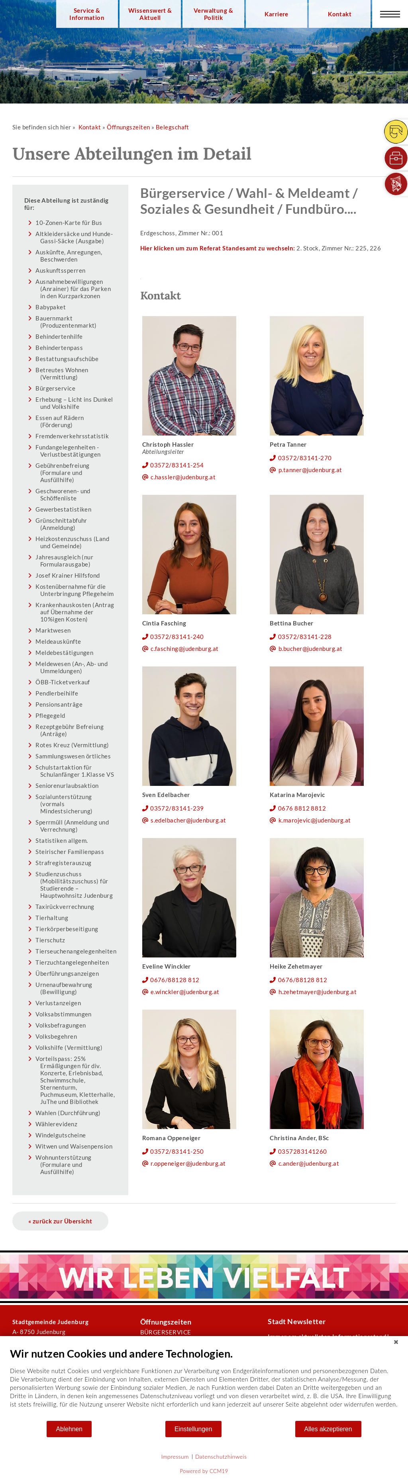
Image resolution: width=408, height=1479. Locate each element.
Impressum (175, 1456)
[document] (204, 1383)
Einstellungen (193, 1429)
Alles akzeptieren (328, 1429)
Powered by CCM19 (204, 1471)
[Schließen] (396, 1342)
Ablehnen (69, 1429)
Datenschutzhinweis (221, 1456)
